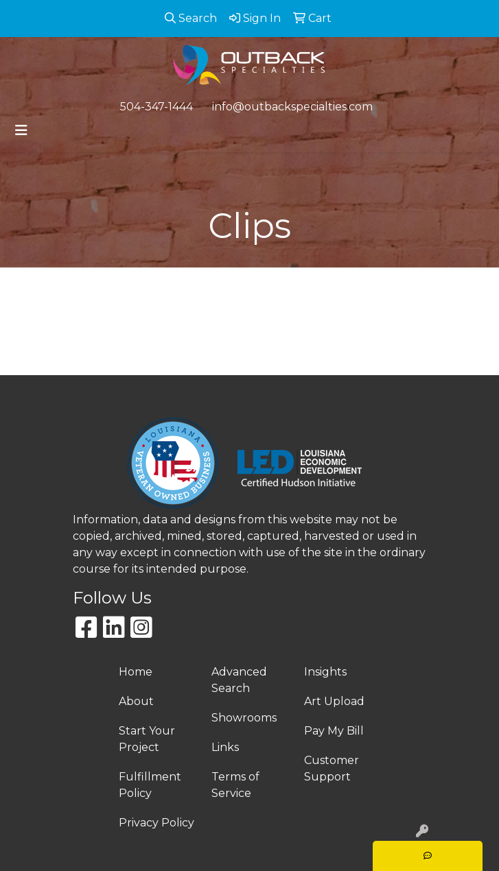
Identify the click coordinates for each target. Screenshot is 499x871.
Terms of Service (235, 785)
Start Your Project (147, 739)
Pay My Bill (334, 730)
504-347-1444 (156, 106)
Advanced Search (239, 680)
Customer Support (331, 768)
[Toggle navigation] (21, 130)
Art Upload (334, 701)
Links (225, 747)
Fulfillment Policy (150, 785)
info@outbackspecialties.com (292, 106)
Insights (325, 671)
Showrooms (244, 717)
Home (135, 671)
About (136, 701)
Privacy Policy (156, 822)
